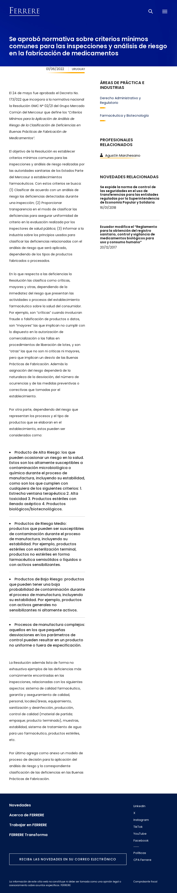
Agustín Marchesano (120, 155)
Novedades (20, 805)
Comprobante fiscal (145, 881)
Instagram (141, 820)
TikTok (138, 827)
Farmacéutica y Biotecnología (124, 115)
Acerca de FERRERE (26, 815)
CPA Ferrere (142, 860)
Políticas (139, 853)
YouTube (140, 833)
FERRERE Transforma (28, 834)
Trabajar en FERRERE (28, 825)
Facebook (141, 840)
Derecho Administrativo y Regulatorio (120, 100)
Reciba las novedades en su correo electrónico (67, 859)
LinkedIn (139, 806)
